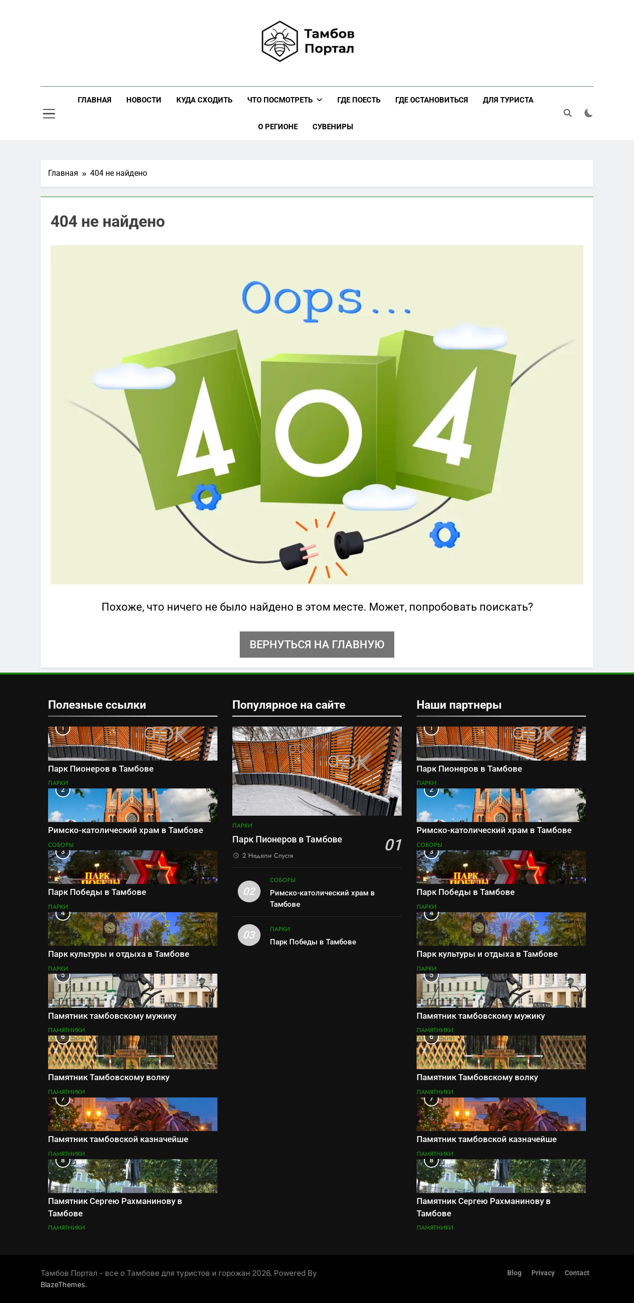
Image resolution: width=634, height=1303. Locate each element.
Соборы (61, 844)
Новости (143, 100)
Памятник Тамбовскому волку (108, 1077)
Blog (514, 1273)
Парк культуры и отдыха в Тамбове (118, 954)
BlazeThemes (63, 1284)
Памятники (66, 1030)
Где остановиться (431, 100)
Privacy (543, 1273)
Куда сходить (204, 100)
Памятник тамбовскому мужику (112, 1016)
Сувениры (333, 126)
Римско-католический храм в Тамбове (125, 830)
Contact (577, 1273)
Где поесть (358, 100)
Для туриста (508, 100)
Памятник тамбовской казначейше (118, 1139)
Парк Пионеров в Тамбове (101, 769)
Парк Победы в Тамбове (97, 892)
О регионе (278, 126)
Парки (58, 783)
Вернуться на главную (317, 644)
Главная (94, 100)
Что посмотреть (280, 100)
